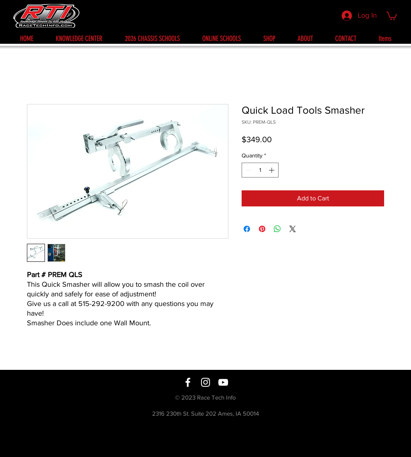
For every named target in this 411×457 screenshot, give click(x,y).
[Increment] (272, 170)
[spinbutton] (260, 170)
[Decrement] (248, 170)
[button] (391, 15)
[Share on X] (292, 229)
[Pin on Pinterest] (262, 229)
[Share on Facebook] (247, 229)
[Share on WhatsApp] (277, 229)
